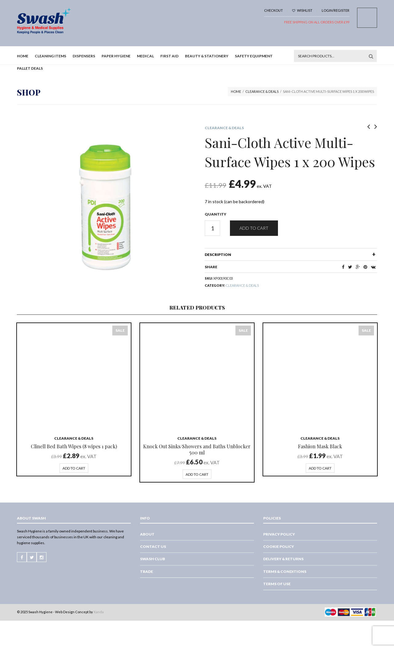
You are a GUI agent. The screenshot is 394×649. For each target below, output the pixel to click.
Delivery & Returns (283, 559)
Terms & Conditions (284, 571)
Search (371, 56)
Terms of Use (277, 583)
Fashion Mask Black (320, 446)
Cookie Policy (278, 546)
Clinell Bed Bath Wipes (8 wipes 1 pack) (74, 446)
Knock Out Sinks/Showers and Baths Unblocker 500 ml (197, 449)
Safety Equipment (254, 56)
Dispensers (84, 56)
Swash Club (152, 559)
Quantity (215, 214)
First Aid (169, 56)
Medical (145, 56)
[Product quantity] (212, 228)
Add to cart (253, 228)
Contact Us (153, 546)
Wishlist (302, 10)
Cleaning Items (50, 56)
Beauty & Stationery (206, 56)
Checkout (273, 10)
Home (22, 56)
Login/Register (335, 10)
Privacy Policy (279, 534)
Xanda (99, 612)
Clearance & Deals (262, 91)
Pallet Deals (30, 68)
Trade (146, 571)
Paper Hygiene (116, 56)
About (147, 534)
